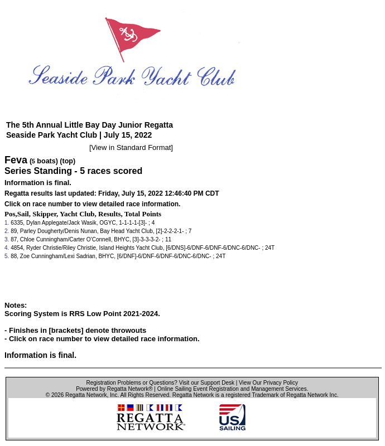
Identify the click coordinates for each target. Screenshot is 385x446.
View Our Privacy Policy (268, 383)
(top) (67, 161)
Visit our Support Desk (206, 383)
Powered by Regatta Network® (114, 389)
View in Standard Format (131, 147)
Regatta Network (86, 395)
